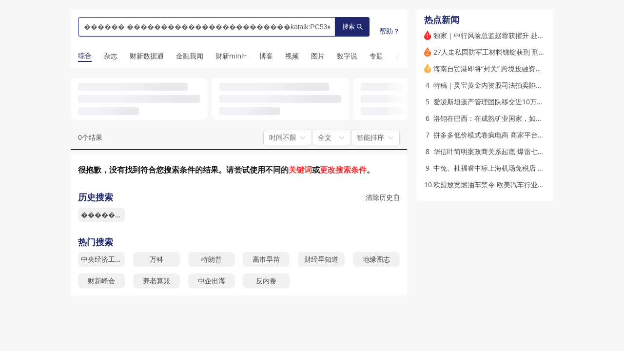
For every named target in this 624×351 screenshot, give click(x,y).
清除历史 (383, 197)
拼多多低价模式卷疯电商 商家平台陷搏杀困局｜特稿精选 (519, 134)
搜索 (352, 26)
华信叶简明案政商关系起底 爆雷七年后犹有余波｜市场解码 (523, 151)
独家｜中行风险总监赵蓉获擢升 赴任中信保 (499, 35)
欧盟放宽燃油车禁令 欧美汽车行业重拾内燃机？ (506, 184)
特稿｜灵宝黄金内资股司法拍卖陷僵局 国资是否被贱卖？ (519, 85)
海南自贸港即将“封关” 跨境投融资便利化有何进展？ (511, 68)
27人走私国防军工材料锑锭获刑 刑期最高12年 (503, 52)
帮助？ (389, 31)
